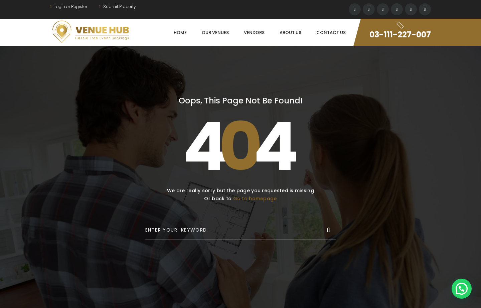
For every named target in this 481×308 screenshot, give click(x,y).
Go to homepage (255, 198)
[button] (462, 289)
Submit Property (117, 6)
